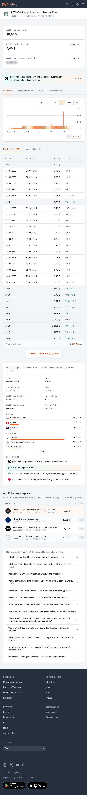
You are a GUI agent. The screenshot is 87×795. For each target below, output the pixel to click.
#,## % (11, 62)
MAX (69, 102)
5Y (62, 102)
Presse (49, 697)
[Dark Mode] (72, 4)
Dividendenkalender (13, 681)
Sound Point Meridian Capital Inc (30, 536)
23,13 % (66, 537)
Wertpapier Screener (13, 692)
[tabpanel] (43, 119)
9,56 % (67, 511)
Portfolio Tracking (12, 687)
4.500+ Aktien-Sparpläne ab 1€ (39, 461)
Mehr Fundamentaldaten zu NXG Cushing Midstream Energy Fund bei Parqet (45, 473)
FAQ (5, 722)
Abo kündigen (10, 733)
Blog (48, 692)
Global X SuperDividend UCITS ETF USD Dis (34, 509)
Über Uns (50, 681)
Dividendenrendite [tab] (25, 90)
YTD (41, 102)
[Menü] (83, 4)
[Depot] (77, 4)
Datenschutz (52, 717)
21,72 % (66, 528)
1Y (49, 102)
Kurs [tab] (41, 90)
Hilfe (5, 727)
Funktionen (8, 717)
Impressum (51, 711)
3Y (55, 102)
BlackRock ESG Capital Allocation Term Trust (35, 527)
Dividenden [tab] (11, 149)
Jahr (68, 136)
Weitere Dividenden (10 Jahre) (43, 353)
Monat (76, 136)
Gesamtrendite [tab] (55, 90)
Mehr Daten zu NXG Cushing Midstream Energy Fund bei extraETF (40, 479)
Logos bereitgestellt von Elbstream (18, 777)
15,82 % (66, 520)
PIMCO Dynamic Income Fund (26, 518)
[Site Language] (67, 4)
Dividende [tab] (7, 90)
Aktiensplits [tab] (33, 149)
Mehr (43, 451)
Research (7, 697)
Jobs (48, 687)
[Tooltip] (18, 457)
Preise (6, 711)
